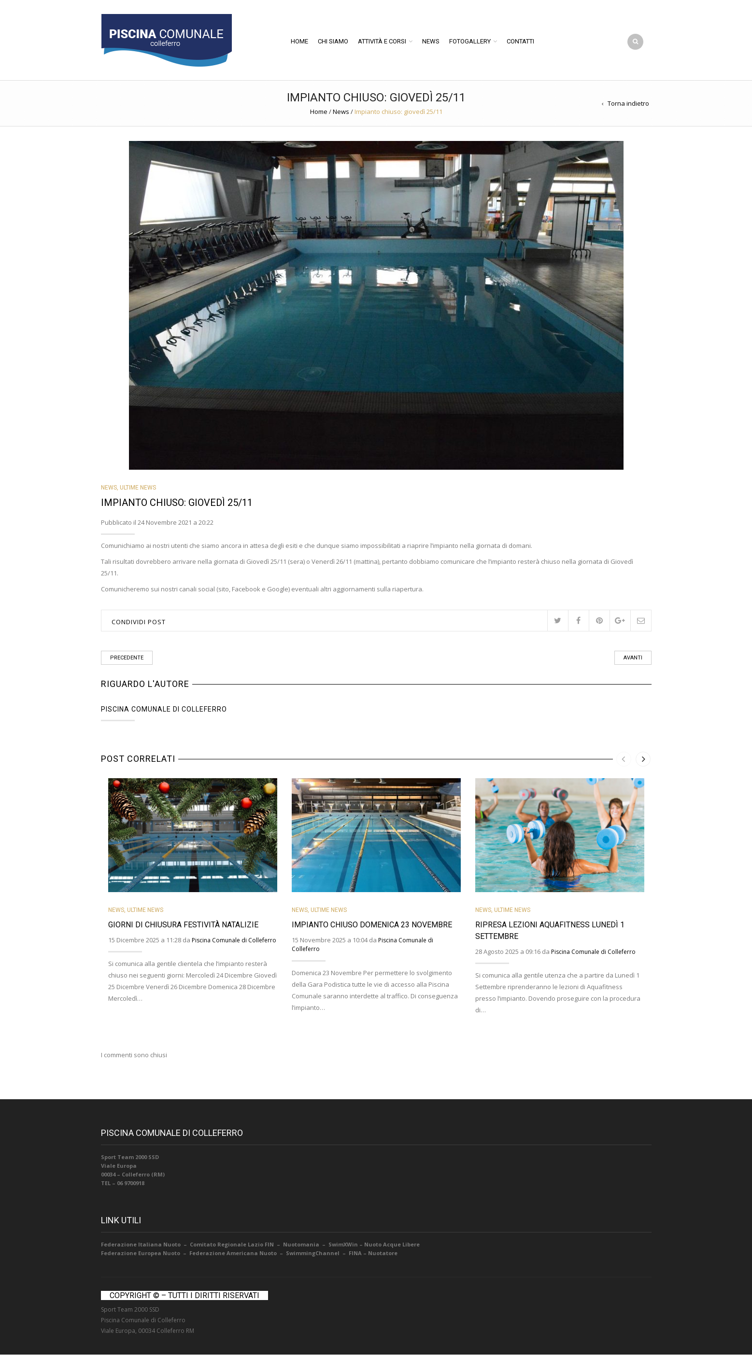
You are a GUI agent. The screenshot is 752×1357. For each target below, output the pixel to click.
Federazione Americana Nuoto (233, 1255)
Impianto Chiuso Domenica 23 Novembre (372, 926)
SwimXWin (343, 1246)
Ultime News (138, 490)
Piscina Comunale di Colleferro (164, 711)
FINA (355, 1255)
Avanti (633, 660)
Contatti (520, 42)
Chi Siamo (333, 42)
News (431, 42)
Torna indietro (628, 105)
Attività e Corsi (382, 42)
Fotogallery (470, 42)
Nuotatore (382, 1255)
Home (299, 42)
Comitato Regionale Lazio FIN (231, 1246)
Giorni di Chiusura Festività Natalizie (183, 926)
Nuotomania (301, 1246)
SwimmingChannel (313, 1255)
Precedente (126, 660)
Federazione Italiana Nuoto (141, 1246)
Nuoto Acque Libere (392, 1246)
